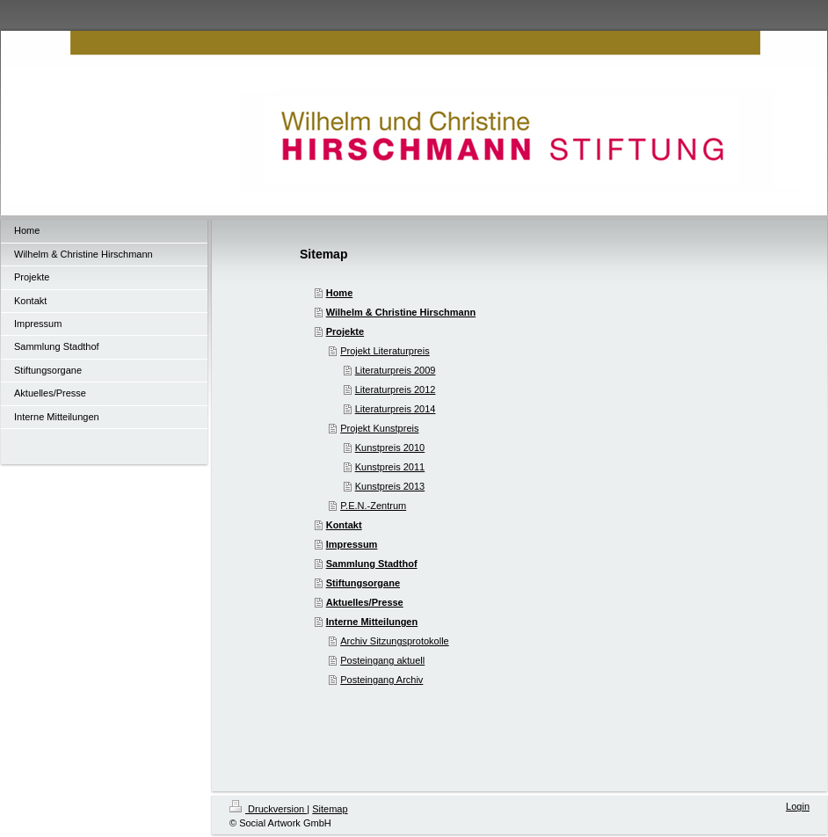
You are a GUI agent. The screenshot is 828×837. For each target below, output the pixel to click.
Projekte (345, 331)
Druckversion (268, 809)
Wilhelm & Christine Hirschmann (401, 312)
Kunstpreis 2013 (390, 486)
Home (339, 292)
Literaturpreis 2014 (395, 409)
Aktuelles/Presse (364, 602)
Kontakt (344, 525)
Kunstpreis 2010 (390, 447)
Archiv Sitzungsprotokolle (394, 641)
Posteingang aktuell (382, 660)
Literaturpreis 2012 (395, 389)
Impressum (352, 544)
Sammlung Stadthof (372, 563)
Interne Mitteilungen (372, 621)
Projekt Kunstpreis (379, 428)
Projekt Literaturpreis (385, 351)
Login (798, 806)
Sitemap (329, 809)
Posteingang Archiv (381, 679)
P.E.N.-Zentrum (373, 505)
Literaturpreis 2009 (395, 370)
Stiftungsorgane (363, 583)
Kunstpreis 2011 (390, 467)
